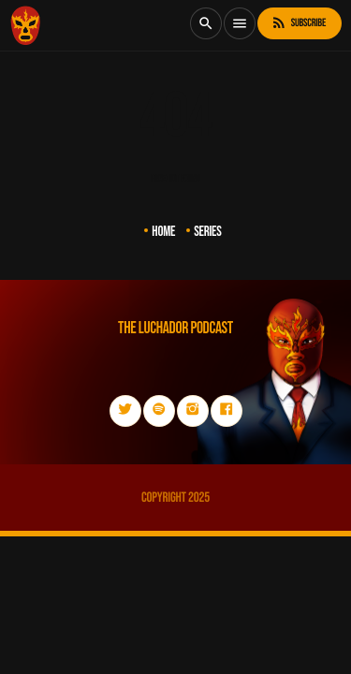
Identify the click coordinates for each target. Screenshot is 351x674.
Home (163, 232)
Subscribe (298, 22)
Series (208, 232)
